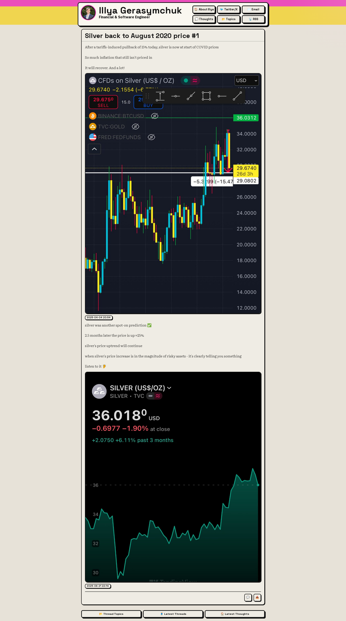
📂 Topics (228, 19)
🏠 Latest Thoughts (235, 614)
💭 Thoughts (204, 19)
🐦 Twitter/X (228, 9)
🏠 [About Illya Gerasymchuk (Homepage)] (204, 9)
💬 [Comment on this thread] (248, 597)
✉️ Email (253, 9)
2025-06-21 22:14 (98, 585)
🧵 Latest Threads (173, 614)
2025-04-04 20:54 (99, 317)
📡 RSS (253, 19)
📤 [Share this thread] (257, 597)
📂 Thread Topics (111, 614)
